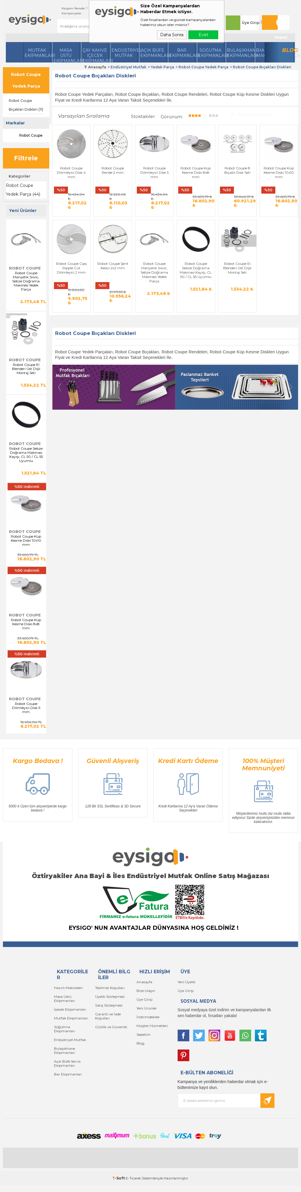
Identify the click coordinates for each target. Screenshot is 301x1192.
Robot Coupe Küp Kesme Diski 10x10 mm (26, 540)
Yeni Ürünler (146, 1008)
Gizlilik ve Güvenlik (111, 1027)
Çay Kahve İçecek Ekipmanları (95, 55)
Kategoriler (19, 176)
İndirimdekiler (148, 1017)
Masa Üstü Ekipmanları (66, 55)
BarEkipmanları (182, 53)
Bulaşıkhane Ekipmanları (240, 53)
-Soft (119, 1178)
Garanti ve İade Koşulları (108, 1016)
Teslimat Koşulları (110, 988)
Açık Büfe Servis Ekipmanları (67, 1063)
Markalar (15, 123)
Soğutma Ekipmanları (211, 53)
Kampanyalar (71, 13)
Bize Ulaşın (145, 990)
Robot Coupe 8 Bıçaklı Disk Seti (237, 170)
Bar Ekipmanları (68, 1074)
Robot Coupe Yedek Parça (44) (23, 190)
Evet (203, 34)
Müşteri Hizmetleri (152, 1026)
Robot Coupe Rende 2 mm (113, 170)
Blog (288, 50)
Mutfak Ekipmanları (37, 53)
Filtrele (26, 158)
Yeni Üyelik (186, 982)
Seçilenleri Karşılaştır (250, 114)
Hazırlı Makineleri (68, 988)
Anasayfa (144, 982)
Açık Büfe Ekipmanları (153, 53)
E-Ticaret (133, 1178)
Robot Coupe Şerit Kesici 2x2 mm (112, 273)
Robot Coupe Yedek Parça (26, 80)
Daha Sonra (171, 34)
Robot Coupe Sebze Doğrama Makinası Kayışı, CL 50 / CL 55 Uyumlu (26, 454)
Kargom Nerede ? (75, 8)
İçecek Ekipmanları (70, 1009)
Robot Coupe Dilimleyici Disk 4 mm (71, 172)
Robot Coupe (26, 135)
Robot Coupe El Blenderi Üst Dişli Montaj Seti (26, 369)
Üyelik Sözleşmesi (110, 996)
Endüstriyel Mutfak (124, 53)
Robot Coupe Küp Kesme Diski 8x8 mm (26, 624)
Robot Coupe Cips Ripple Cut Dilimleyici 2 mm (71, 275)
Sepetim (143, 1034)
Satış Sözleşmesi (109, 1005)
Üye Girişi (251, 22)
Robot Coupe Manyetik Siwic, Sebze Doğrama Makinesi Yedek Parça (26, 281)
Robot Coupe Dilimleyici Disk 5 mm (26, 708)
